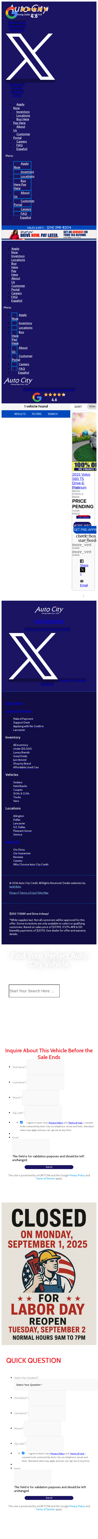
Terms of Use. (75, 1122)
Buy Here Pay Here (20, 184)
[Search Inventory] (34, 990)
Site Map (43, 893)
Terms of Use (28, 893)
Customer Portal (24, 202)
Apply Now (21, 165)
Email (15, 1137)
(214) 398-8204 (49, 621)
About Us (21, 194)
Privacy (13, 893)
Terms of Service (45, 1178)
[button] (10, 307)
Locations (27, 176)
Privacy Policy (56, 1122)
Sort (78, 406)
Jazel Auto (15, 886)
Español (21, 149)
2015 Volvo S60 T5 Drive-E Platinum (81, 480)
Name (17, 1468)
